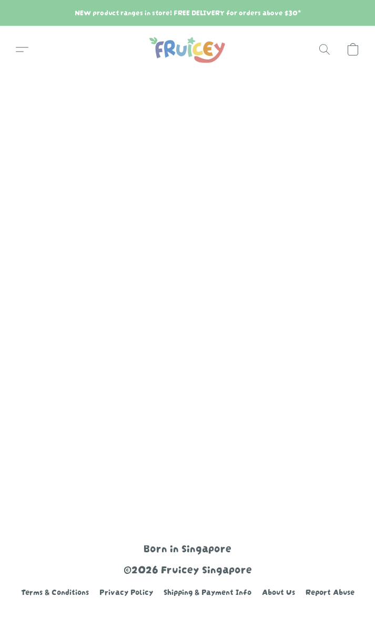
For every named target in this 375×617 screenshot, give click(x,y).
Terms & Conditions (55, 591)
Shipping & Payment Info (207, 591)
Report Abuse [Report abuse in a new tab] (330, 591)
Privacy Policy (126, 591)
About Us (278, 591)
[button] (187, 49)
